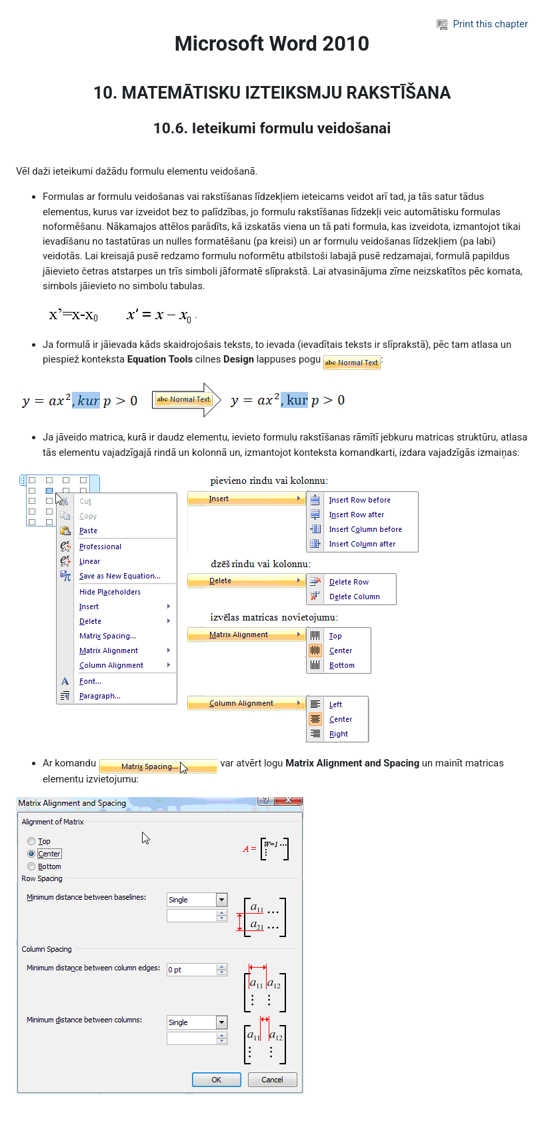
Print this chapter (482, 24)
